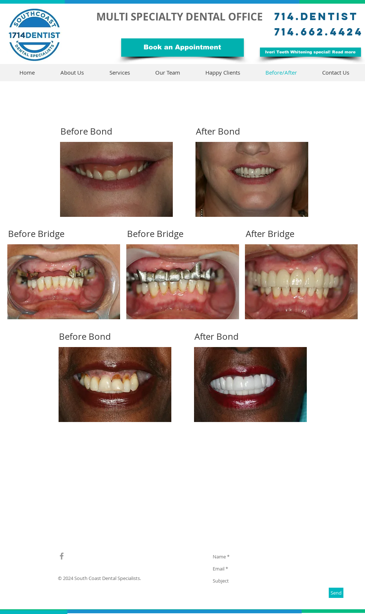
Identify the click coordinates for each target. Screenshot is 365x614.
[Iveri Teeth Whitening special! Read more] (310, 52)
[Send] (336, 593)
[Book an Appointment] (182, 47)
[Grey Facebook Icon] (61, 556)
